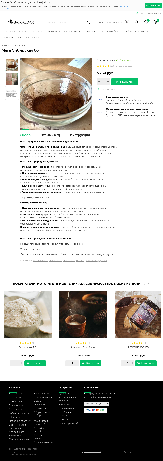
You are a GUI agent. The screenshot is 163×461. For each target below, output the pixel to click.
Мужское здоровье (96, 260)
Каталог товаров (14, 31)
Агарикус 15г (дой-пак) (83, 347)
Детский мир (16, 405)
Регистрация (154, 13)
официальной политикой (91, 452)
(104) (27, 343)
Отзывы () (50, 135)
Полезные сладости (20, 421)
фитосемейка (110, 31)
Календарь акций (28, 37)
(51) (138, 343)
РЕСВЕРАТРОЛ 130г (138, 347)
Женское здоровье (73, 260)
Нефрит (15, 417)
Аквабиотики (16, 401)
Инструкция (80, 135)
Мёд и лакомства (43, 442)
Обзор (25, 135)
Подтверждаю (153, 5)
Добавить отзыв (124, 66)
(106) (83, 343)
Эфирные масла (43, 397)
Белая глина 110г (28, 347)
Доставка (37, 31)
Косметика (40, 408)
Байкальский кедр (19, 413)
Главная (5, 45)
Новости (8, 37)
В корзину (125, 81)
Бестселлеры (20, 45)
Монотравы (15, 409)
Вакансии (91, 31)
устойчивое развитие (135, 31)
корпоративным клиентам (64, 31)
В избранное (107, 89)
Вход (140, 13)
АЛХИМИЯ (15, 397)
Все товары (55, 260)
